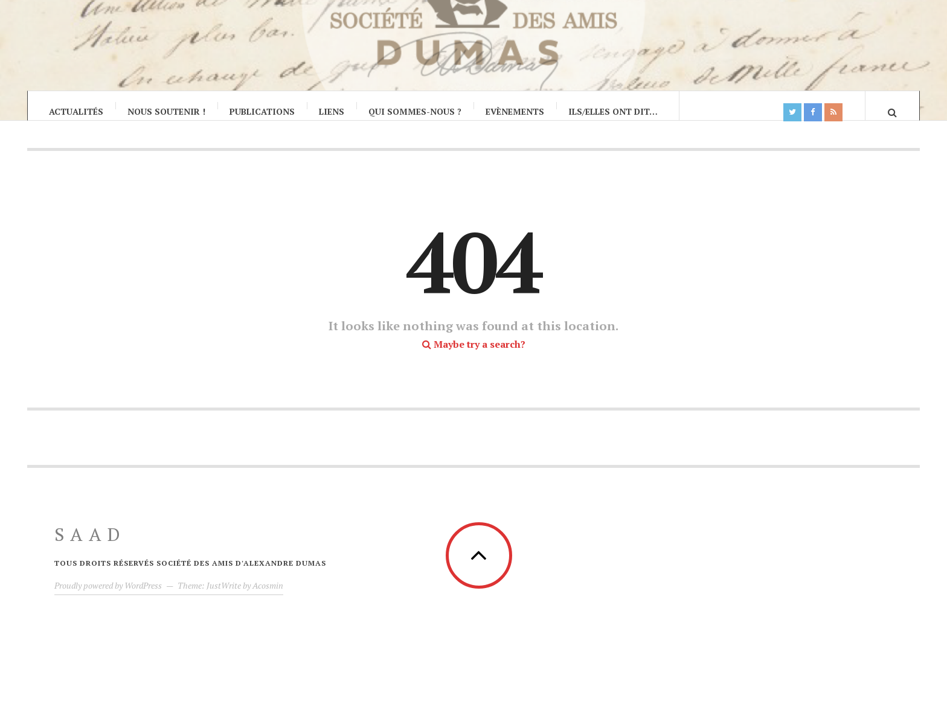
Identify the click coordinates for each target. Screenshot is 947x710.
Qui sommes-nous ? (414, 111)
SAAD (90, 546)
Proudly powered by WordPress (108, 597)
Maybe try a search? (473, 356)
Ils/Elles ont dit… (613, 111)
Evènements (515, 111)
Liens (331, 111)
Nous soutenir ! (166, 111)
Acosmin (267, 597)
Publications (262, 111)
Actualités (76, 111)
